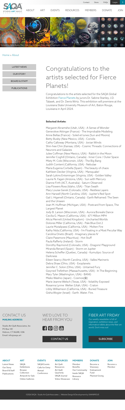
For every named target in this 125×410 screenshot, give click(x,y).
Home (5, 55)
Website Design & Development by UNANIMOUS (80, 405)
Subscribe (106, 349)
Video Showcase (62, 389)
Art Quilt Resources (59, 376)
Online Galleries (27, 389)
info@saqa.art (15, 344)
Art (42, 10)
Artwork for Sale (27, 386)
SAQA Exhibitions (25, 376)
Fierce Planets (67, 98)
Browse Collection (24, 381)
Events (55, 10)
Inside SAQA (78, 383)
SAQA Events (43, 374)
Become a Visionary (94, 376)
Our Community (80, 380)
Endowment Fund (95, 381)
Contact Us (59, 349)
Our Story (19, 74)
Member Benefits (76, 376)
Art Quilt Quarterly (59, 381)
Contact (86, 2)
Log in (115, 2)
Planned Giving (97, 386)
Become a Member (112, 376)
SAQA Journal (61, 386)
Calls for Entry (43, 377)
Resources (72, 10)
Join (110, 370)
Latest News (19, 67)
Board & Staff (19, 81)
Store (96, 2)
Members (90, 10)
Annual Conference (42, 382)
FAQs (105, 2)
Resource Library (77, 388)
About (30, 10)
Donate (107, 10)
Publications (19, 88)
